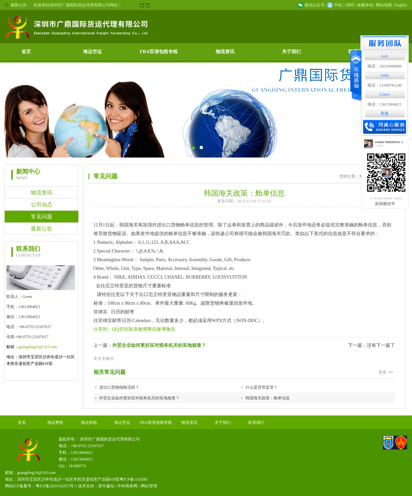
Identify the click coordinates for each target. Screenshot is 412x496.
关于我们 (291, 51)
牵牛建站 (106, 486)
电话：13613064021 (384, 104)
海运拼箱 (89, 422)
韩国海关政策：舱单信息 (268, 398)
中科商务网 (127, 486)
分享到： (102, 329)
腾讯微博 (156, 329)
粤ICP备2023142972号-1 (56, 486)
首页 (26, 51)
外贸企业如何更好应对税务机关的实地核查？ (159, 345)
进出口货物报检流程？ (119, 387)
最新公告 (41, 228)
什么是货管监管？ (262, 387)
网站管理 (149, 486)
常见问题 (41, 216)
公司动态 (41, 204)
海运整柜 (55, 422)
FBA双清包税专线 (159, 51)
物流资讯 (225, 51)
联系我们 (256, 422)
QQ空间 (120, 329)
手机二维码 (344, 5)
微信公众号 (314, 5)
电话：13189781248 (384, 85)
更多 (387, 372)
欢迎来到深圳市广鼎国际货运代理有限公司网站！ (77, 5)
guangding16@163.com (37, 346)
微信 (170, 329)
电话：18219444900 (384, 66)
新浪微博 (137, 329)
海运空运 (92, 51)
